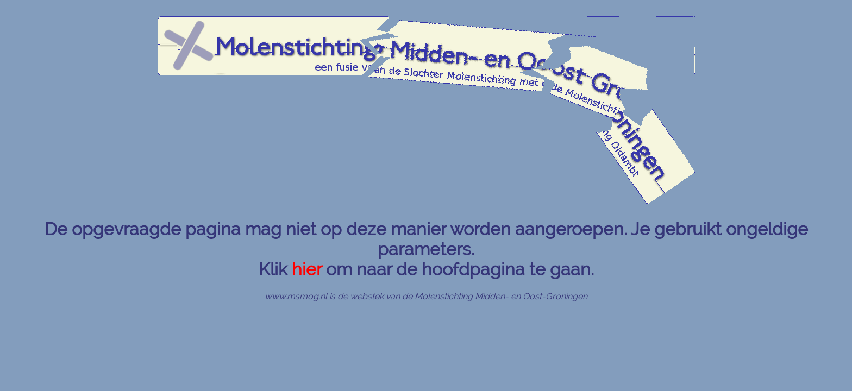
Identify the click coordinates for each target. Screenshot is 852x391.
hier (307, 269)
